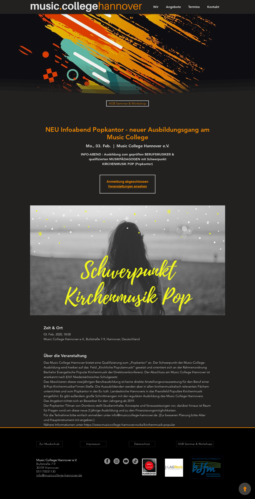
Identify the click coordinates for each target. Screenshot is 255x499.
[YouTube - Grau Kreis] (126, 461)
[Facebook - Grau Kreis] (107, 461)
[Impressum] (93, 444)
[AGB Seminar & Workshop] (127, 103)
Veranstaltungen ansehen (127, 186)
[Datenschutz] (142, 444)
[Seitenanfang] (245, 489)
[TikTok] (135, 461)
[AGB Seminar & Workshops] (195, 444)
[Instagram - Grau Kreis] (117, 461)
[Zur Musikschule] (49, 444)
